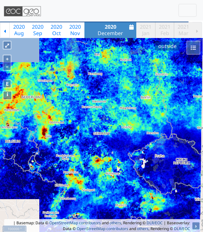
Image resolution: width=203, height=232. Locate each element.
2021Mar (183, 30)
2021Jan (145, 30)
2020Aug (19, 30)
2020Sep (38, 30)
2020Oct (56, 30)
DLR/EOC (155, 223)
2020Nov (75, 30)
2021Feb (164, 30)
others (115, 223)
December (116, 30)
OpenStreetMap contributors (75, 223)
